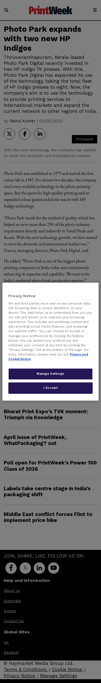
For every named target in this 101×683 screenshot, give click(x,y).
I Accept (50, 388)
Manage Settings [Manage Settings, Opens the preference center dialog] (50, 374)
